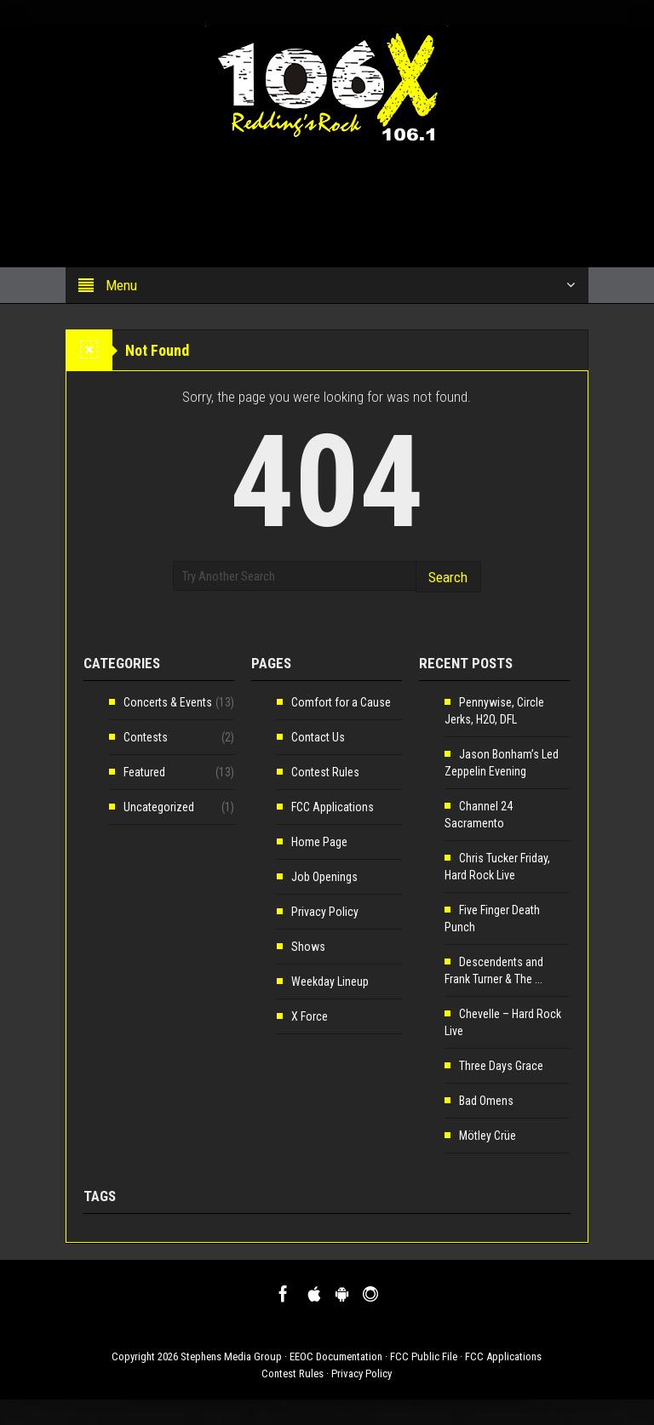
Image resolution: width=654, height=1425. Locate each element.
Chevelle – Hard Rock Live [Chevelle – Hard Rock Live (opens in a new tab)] (503, 1022)
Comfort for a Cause (341, 702)
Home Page (319, 842)
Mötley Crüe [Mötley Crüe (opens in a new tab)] (487, 1135)
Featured (144, 772)
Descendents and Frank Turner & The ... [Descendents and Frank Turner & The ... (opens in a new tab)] (494, 970)
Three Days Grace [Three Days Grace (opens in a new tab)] (501, 1066)
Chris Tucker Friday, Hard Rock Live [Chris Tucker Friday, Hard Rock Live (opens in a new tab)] (497, 866)
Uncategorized (158, 807)
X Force (309, 1016)
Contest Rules (325, 772)
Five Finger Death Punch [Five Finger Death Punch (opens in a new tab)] (492, 918)
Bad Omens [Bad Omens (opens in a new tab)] (486, 1100)
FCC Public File (423, 1356)
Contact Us (318, 737)
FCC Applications (332, 807)
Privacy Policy (325, 912)
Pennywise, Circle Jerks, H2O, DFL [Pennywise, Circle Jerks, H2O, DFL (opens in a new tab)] (494, 710)
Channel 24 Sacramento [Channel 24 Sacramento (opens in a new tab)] (479, 814)
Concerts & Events (167, 702)
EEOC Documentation (336, 1356)
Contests (145, 737)
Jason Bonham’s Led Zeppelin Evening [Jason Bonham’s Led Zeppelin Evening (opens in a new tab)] (502, 762)
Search (448, 577)
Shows (308, 946)
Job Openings (324, 877)
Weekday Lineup (330, 981)
